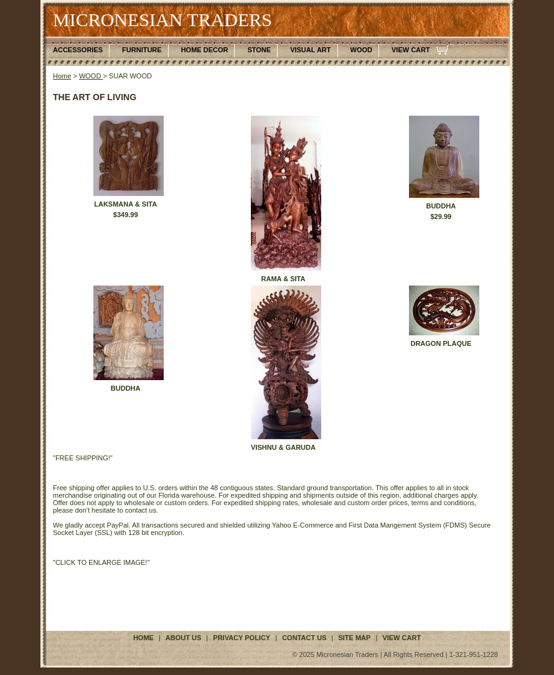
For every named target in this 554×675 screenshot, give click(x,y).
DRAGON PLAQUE (440, 343)
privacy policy (241, 637)
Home (62, 76)
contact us (304, 637)
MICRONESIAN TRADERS (162, 19)
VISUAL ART (310, 50)
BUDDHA (441, 206)
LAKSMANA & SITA (125, 204)
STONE (259, 50)
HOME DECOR (204, 50)
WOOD (361, 50)
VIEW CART (411, 50)
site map (354, 637)
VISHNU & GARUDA (283, 447)
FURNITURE (142, 50)
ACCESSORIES (78, 50)
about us (183, 637)
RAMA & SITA (283, 278)
